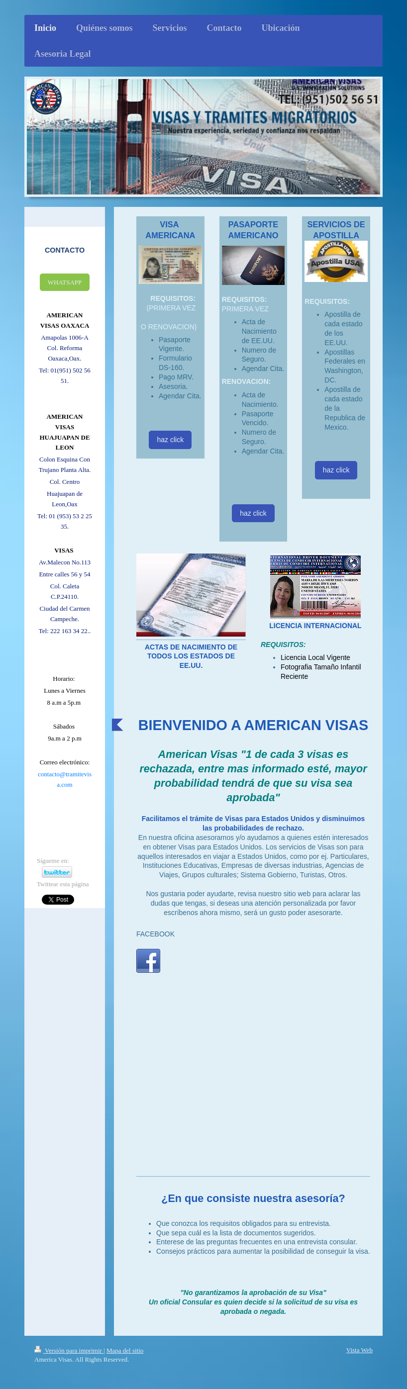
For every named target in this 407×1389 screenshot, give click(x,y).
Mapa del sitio (124, 1350)
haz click (170, 440)
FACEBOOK (155, 934)
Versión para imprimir (68, 1350)
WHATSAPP (65, 282)
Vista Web (359, 1350)
